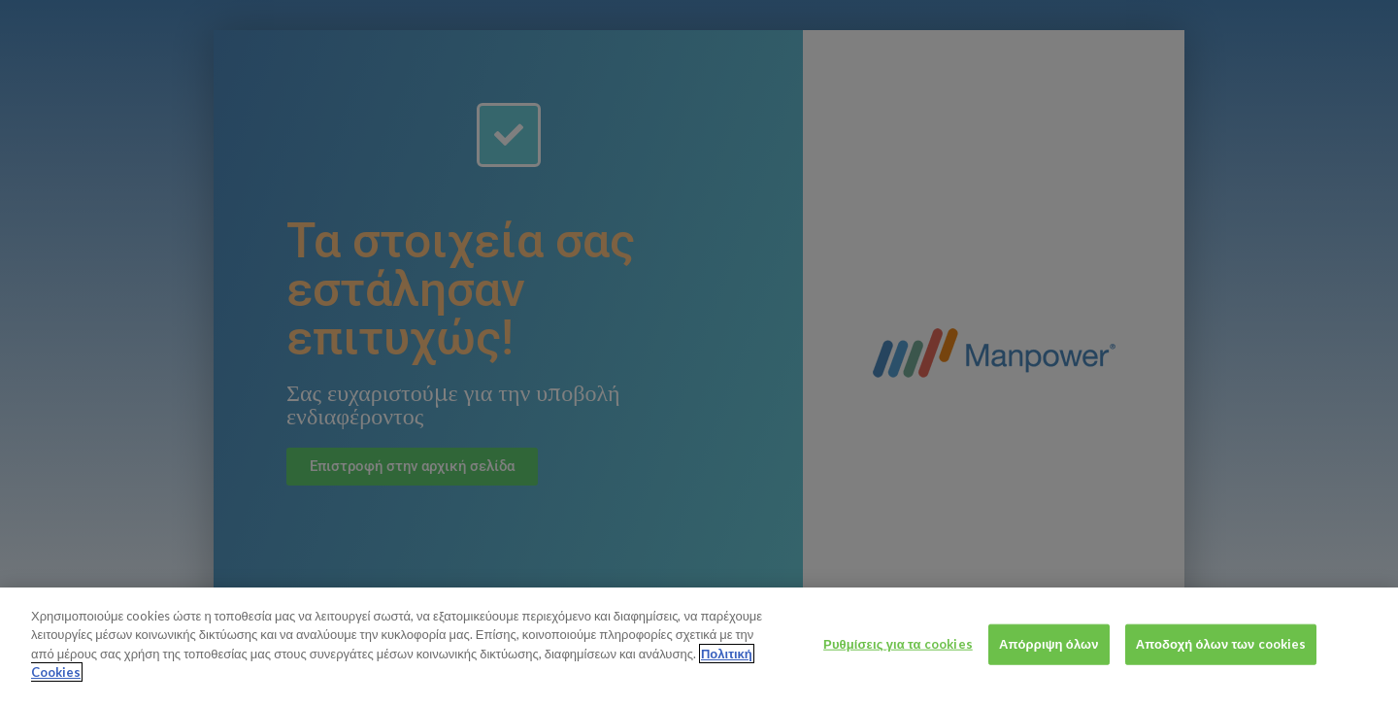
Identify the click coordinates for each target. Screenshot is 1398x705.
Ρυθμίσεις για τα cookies (898, 676)
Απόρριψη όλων (1049, 676)
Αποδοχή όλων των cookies (1221, 676)
